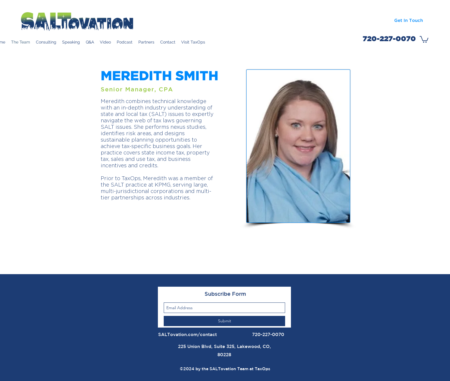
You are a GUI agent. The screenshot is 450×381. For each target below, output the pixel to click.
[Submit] (224, 321)
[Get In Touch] (408, 20)
